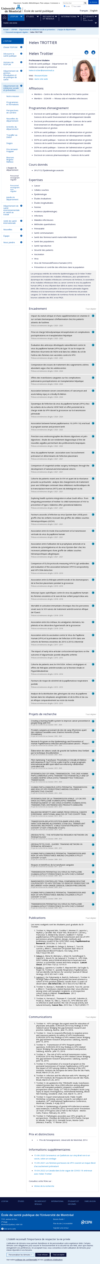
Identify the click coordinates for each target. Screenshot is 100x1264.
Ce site (67, 6)
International (57, 1201)
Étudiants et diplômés (73, 1202)
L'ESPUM (14, 29)
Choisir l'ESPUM (10, 47)
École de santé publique (38, 11)
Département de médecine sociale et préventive (37, 29)
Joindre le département (12, 198)
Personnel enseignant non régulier (14, 188)
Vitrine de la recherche (44, 1186)
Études (21, 1201)
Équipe (6, 236)
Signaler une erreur (61, 1228)
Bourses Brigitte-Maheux (10, 159)
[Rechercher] (85, 3)
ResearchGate (41, 75)
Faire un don (90, 1201)
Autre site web (41, 79)
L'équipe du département (66, 29)
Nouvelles (7, 229)
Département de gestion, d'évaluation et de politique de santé (10, 75)
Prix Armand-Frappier (12, 150)
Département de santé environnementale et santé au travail (11, 210)
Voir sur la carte (10, 1229)
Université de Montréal (11, 8)
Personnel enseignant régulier (17, 32)
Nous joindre (9, 242)
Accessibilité (68, 1223)
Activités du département (12, 127)
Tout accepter (58, 1254)
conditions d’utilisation (53, 1259)
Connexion (55, 3)
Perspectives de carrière (12, 111)
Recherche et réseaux (40, 1202)
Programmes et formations (12, 103)
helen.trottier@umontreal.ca (41, 70)
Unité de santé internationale (10, 222)
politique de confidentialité (26, 1259)
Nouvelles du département (12, 119)
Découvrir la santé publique (10, 54)
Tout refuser (42, 1254)
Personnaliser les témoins (20, 1254)
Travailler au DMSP (11, 136)
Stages (9, 143)
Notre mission (12, 96)
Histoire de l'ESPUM (8, 63)
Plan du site (57, 1223)
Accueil (5, 29)
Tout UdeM (76, 6)
